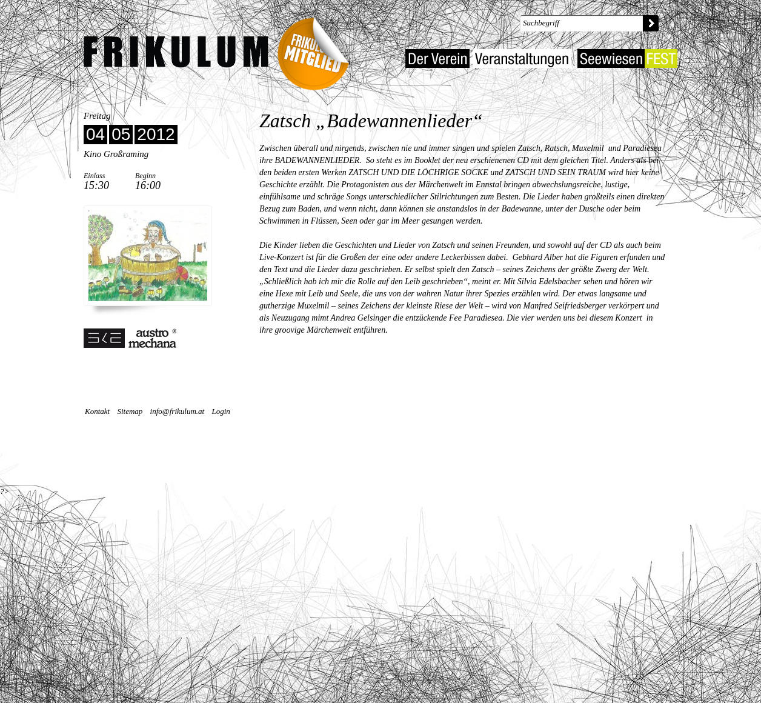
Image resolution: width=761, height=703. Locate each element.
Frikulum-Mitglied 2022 (317, 50)
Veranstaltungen (522, 58)
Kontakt (97, 411)
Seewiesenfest (627, 58)
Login (220, 411)
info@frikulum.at (177, 411)
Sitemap (129, 411)
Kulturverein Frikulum (176, 52)
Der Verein (437, 58)
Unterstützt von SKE (130, 338)
